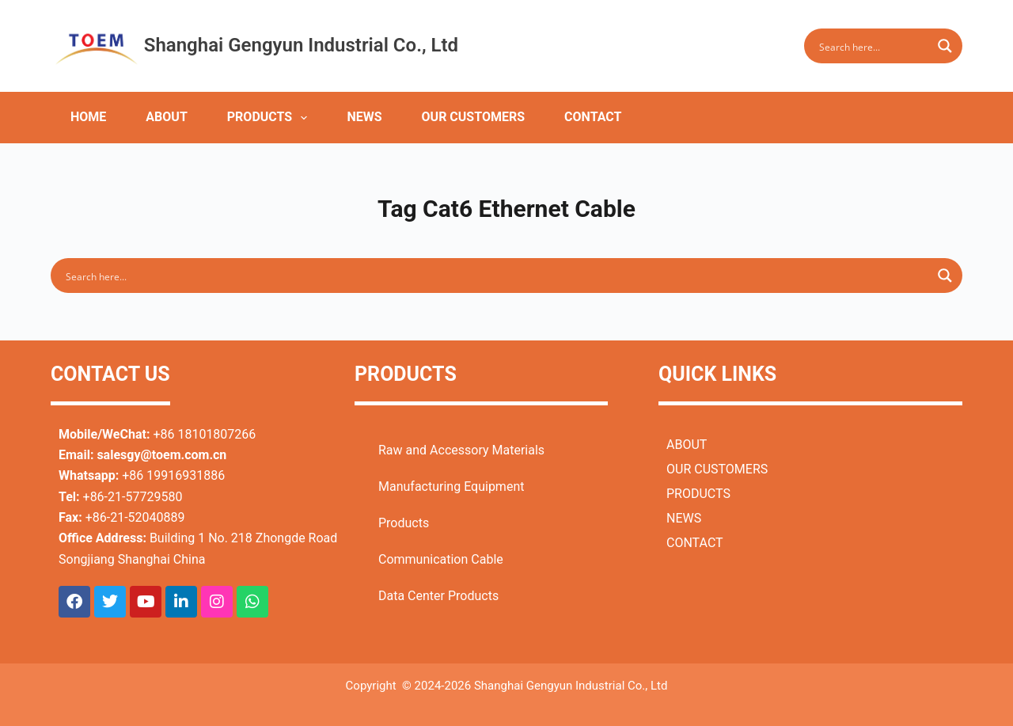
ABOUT (166, 116)
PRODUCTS (270, 117)
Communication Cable (440, 559)
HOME (88, 116)
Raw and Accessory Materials (461, 450)
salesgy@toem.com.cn (161, 454)
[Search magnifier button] (945, 46)
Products (403, 522)
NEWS (364, 116)
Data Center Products (438, 595)
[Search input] (873, 46)
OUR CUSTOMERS (473, 116)
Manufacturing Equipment (451, 486)
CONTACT (592, 116)
